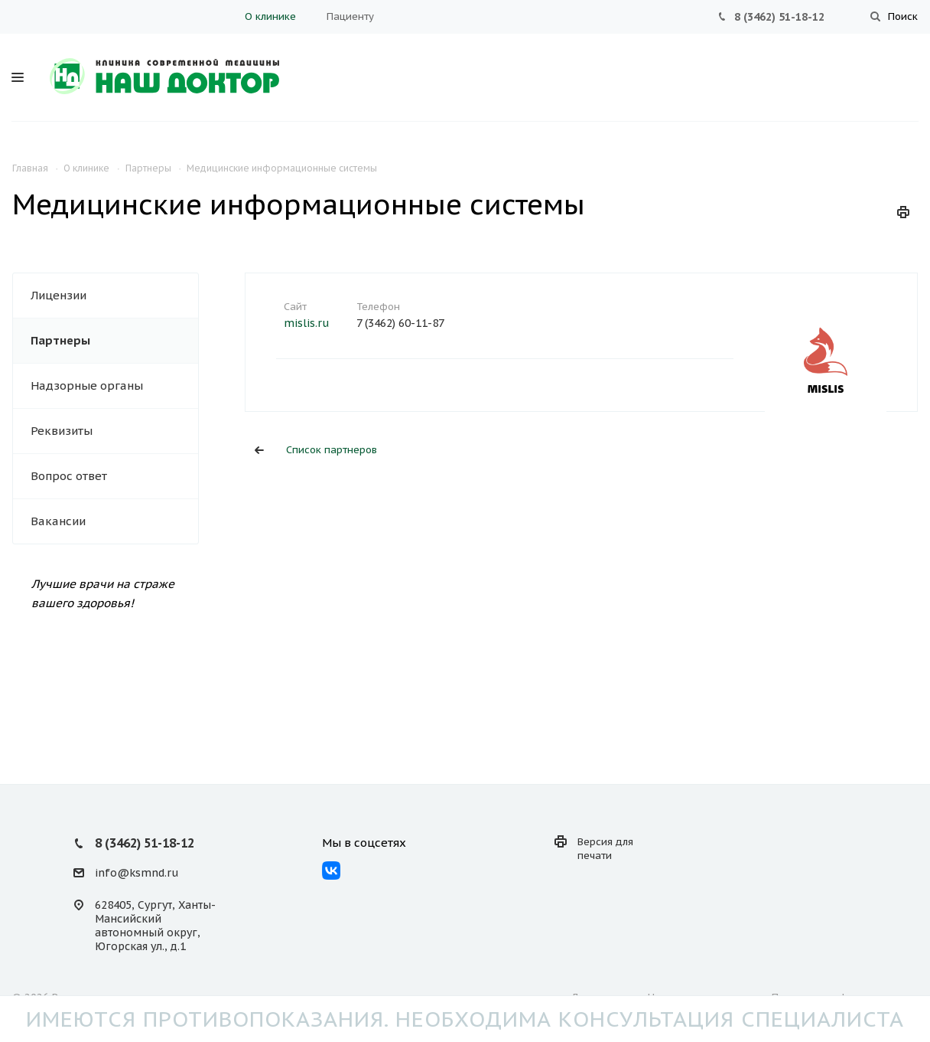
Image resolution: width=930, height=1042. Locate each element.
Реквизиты (62, 430)
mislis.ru (306, 323)
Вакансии (58, 521)
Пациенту (350, 16)
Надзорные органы (87, 385)
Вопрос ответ (69, 476)
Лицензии (58, 295)
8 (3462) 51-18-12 (779, 17)
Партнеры (60, 340)
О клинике (270, 16)
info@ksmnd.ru (136, 873)
